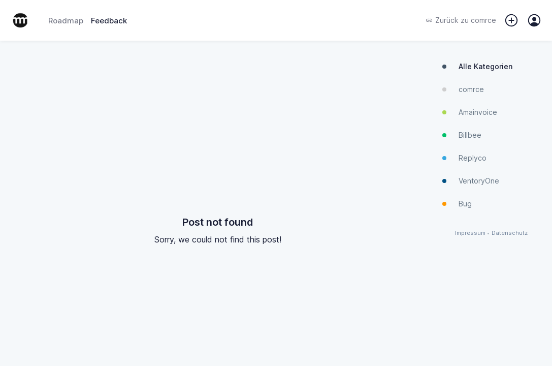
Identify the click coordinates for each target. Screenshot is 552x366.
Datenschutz (510, 233)
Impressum (470, 233)
